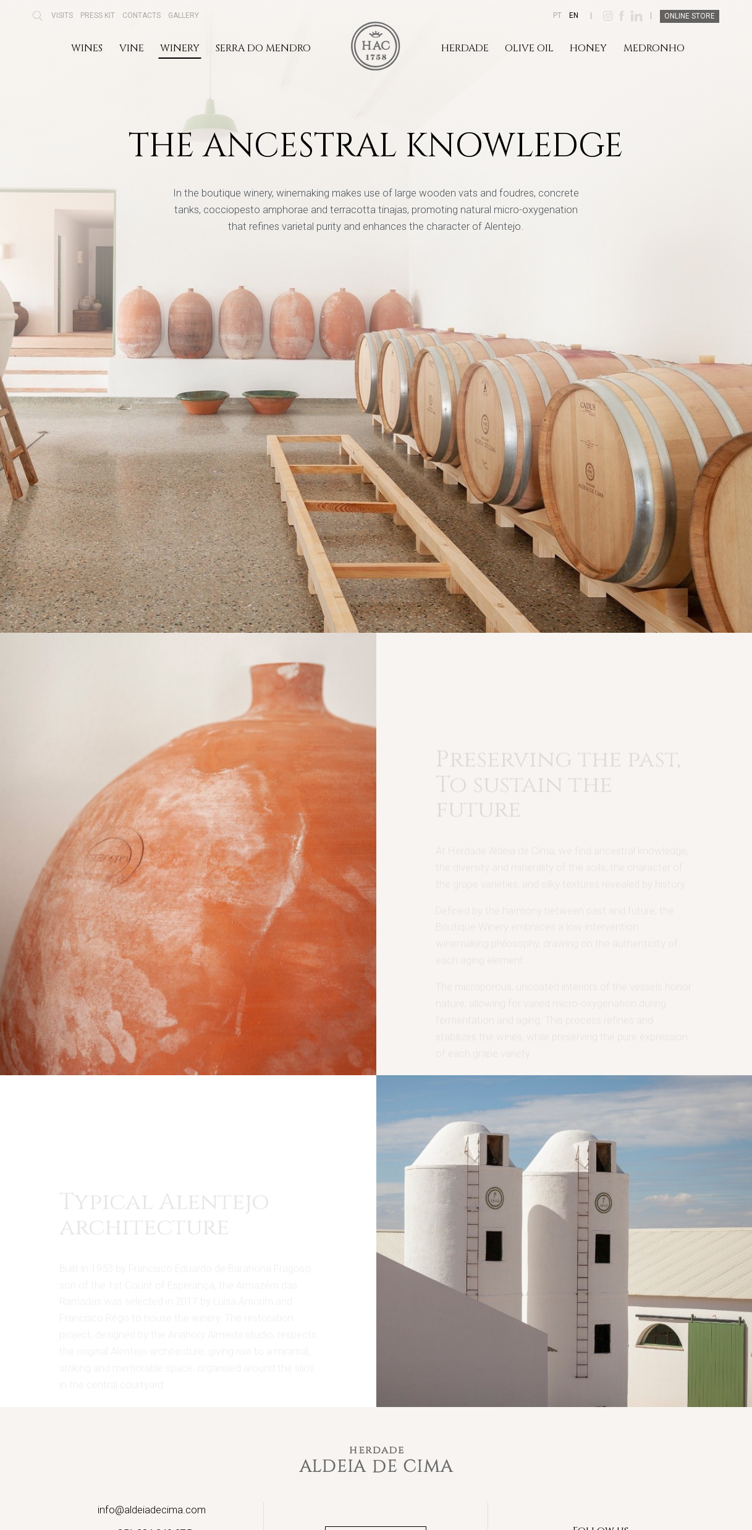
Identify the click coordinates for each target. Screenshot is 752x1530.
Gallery (183, 15)
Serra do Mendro (263, 48)
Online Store (689, 16)
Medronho (654, 48)
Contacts (141, 15)
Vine (131, 48)
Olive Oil (529, 48)
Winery (180, 48)
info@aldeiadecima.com (152, 1509)
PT (557, 15)
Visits (62, 15)
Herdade (465, 48)
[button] (38, 19)
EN (573, 15)
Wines (87, 48)
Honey (588, 48)
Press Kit (97, 15)
